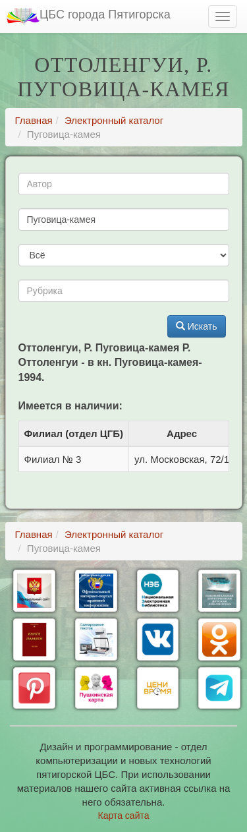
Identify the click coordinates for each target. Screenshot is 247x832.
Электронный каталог (114, 120)
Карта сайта (124, 815)
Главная (34, 120)
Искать (196, 326)
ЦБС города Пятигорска (89, 16)
